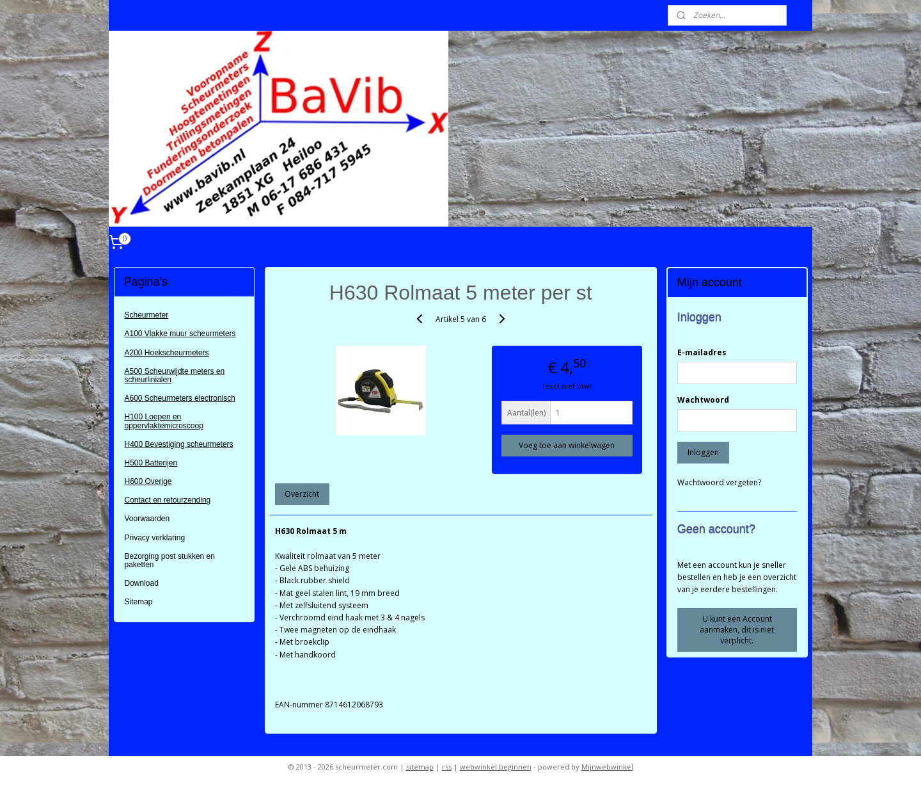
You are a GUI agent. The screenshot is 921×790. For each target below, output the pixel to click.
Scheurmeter (147, 314)
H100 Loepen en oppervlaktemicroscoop (164, 421)
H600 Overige (148, 481)
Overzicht (302, 493)
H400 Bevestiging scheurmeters (179, 444)
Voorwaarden (147, 518)
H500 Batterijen (151, 462)
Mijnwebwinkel (607, 766)
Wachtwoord (703, 399)
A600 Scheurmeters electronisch (180, 398)
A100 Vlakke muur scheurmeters (180, 333)
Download (142, 583)
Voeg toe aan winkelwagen (567, 445)
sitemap (420, 766)
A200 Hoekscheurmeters (167, 352)
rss (447, 766)
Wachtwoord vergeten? (719, 482)
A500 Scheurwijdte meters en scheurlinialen (175, 375)
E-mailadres (702, 352)
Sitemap (139, 601)
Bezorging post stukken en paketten (170, 560)
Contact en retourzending (168, 500)
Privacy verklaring (155, 537)
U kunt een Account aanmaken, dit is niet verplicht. (737, 629)
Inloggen (703, 452)
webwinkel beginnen (495, 766)
